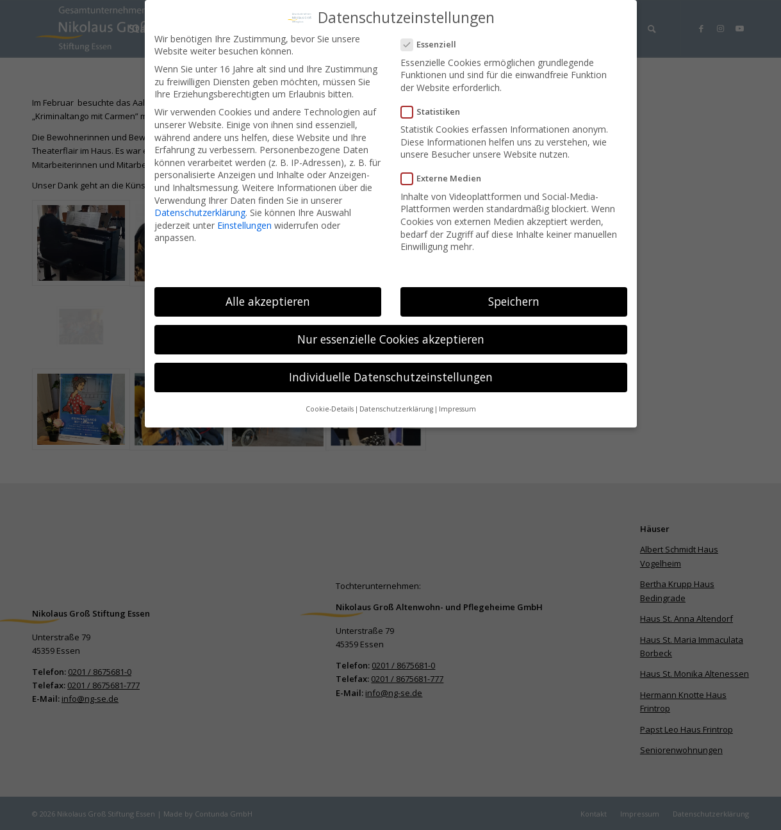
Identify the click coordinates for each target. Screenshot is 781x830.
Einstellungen (244, 221)
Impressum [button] (457, 405)
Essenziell (434, 40)
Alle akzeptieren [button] (268, 296)
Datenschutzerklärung (199, 208)
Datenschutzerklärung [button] (396, 405)
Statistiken (436, 107)
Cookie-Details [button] (330, 405)
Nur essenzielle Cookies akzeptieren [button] (390, 334)
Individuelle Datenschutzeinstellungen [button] (391, 372)
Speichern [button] (513, 296)
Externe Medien (446, 175)
